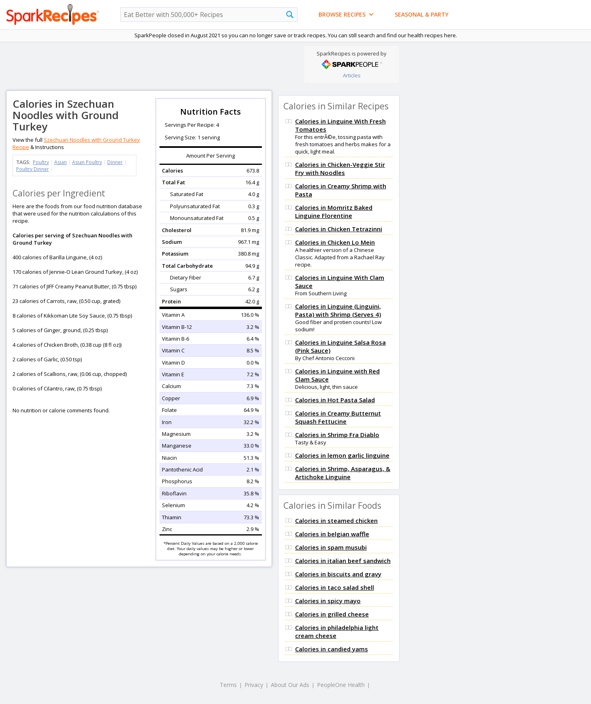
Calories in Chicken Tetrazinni (338, 229)
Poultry (41, 162)
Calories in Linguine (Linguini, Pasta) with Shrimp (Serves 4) (338, 310)
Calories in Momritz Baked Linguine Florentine (333, 211)
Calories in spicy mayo (328, 601)
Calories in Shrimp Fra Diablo (337, 435)
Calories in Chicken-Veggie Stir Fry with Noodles (340, 168)
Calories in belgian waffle (332, 534)
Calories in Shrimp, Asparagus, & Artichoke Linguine (342, 473)
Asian (60, 162)
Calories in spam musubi (331, 547)
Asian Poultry (87, 162)
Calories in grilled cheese (332, 614)
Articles (352, 75)
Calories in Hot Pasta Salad (335, 400)
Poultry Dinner (32, 169)
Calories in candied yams (331, 649)
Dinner (115, 162)
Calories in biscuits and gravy (338, 574)
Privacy (253, 685)
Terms (228, 685)
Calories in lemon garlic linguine (342, 455)
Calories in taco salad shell (334, 587)
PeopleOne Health (341, 685)
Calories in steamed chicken (336, 520)
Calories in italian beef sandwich (343, 561)
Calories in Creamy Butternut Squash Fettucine (338, 417)
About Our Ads (290, 685)
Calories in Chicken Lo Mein (335, 242)
